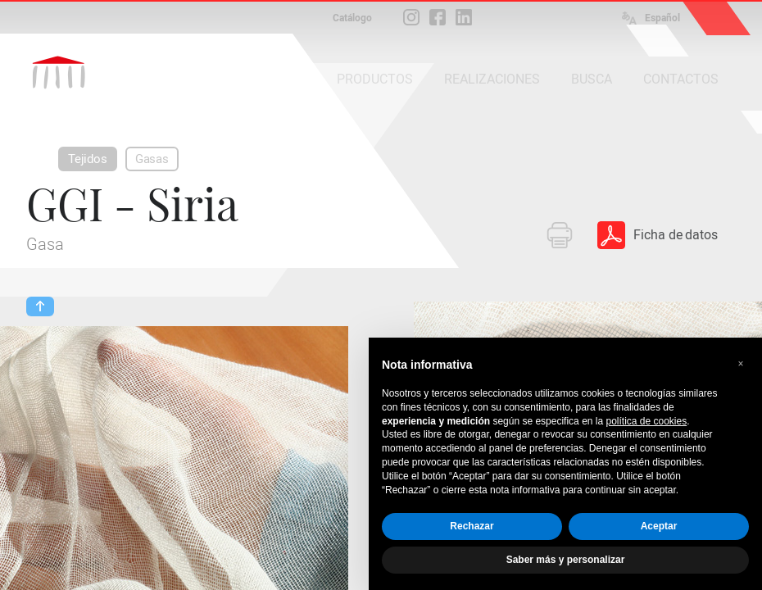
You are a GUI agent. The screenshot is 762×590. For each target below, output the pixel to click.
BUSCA (591, 79)
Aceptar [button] (659, 526)
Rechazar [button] (471, 526)
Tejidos (87, 159)
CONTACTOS (681, 79)
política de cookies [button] (646, 421)
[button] (741, 364)
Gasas (152, 159)
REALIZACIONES (492, 79)
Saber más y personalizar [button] (565, 559)
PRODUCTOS (375, 79)
